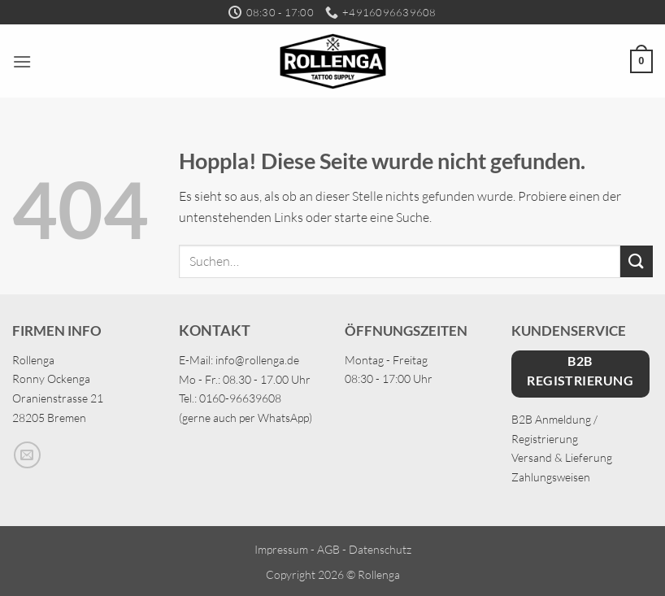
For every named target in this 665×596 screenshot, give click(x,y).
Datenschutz (380, 549)
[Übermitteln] (636, 261)
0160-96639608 (240, 398)
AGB (328, 549)
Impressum (281, 549)
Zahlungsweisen (550, 477)
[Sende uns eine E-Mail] (27, 455)
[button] (22, 61)
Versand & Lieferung (561, 457)
